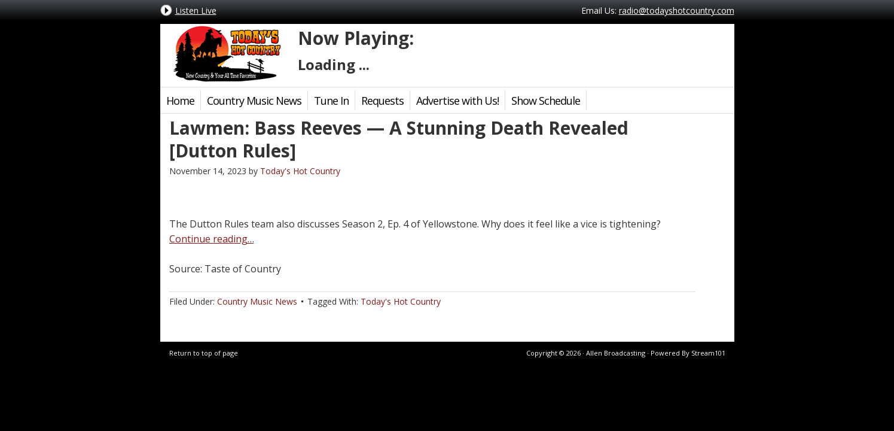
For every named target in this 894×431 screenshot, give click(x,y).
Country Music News (254, 100)
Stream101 (708, 352)
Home (180, 100)
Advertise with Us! (457, 100)
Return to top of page (203, 352)
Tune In (331, 100)
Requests (382, 100)
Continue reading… (211, 238)
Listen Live (195, 10)
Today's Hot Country (226, 54)
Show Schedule (545, 100)
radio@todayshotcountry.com (676, 10)
